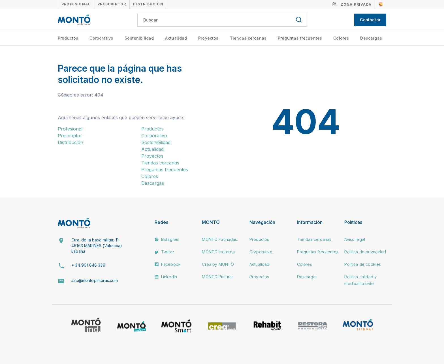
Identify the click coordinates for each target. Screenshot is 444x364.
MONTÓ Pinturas (218, 276)
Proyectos (208, 38)
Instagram (167, 239)
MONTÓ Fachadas (219, 239)
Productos (68, 38)
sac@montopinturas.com (94, 280)
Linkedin (166, 276)
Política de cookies (362, 264)
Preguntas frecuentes (300, 38)
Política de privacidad (365, 251)
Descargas (371, 38)
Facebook (168, 264)
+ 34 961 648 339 (88, 265)
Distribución (148, 4)
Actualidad (176, 38)
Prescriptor (111, 4)
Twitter (164, 251)
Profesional (75, 4)
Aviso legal (354, 239)
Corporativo (101, 38)
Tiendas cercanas (248, 38)
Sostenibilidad (139, 38)
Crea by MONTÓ (218, 264)
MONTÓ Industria (218, 251)
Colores (341, 38)
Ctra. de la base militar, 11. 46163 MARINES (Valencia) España (96, 245)
